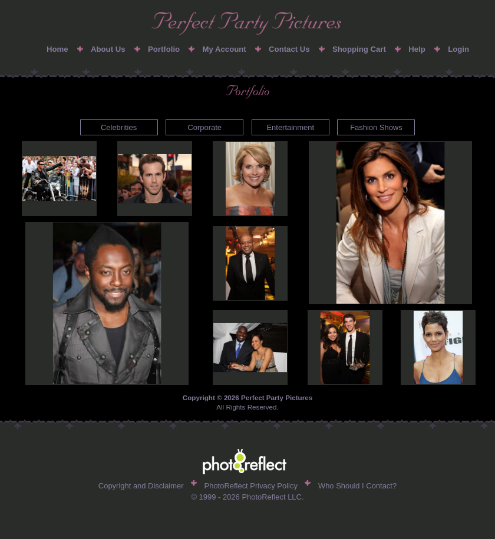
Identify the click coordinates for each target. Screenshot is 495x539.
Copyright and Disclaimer (141, 485)
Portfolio (164, 49)
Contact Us (289, 49)
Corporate (204, 127)
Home (57, 49)
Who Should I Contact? (357, 485)
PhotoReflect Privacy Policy (251, 485)
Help (416, 49)
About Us (108, 49)
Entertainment (290, 127)
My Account (224, 49)
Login (458, 49)
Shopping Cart (359, 49)
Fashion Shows (376, 127)
